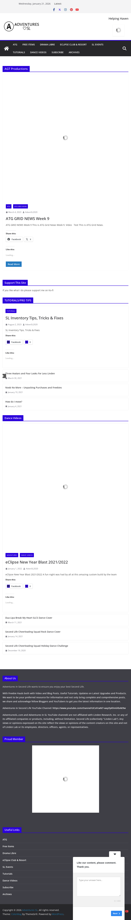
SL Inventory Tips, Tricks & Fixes (34, 318)
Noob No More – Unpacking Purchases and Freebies (33, 387)
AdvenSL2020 (31, 212)
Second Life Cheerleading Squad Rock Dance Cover (32, 631)
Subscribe (58, 52)
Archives (74, 52)
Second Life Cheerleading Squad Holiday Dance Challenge (36, 645)
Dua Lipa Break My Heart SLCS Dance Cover (28, 617)
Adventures (12, 555)
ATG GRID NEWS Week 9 (27, 218)
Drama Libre (47, 44)
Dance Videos (38, 52)
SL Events (97, 44)
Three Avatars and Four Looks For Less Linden (30, 373)
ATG (15, 44)
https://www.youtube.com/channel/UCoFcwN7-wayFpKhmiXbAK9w (89, 708)
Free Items (28, 44)
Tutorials (19, 52)
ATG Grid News (20, 206)
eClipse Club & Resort (73, 44)
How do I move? (13, 401)
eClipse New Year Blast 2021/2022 (36, 562)
